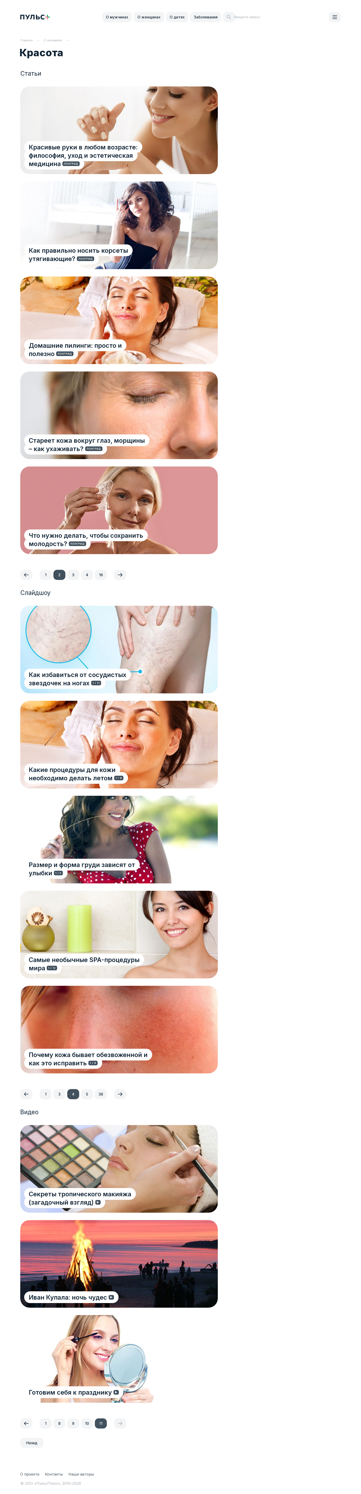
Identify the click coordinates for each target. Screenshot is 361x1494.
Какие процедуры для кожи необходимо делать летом (93, 773)
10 (87, 1423)
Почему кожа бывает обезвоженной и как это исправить (101, 1058)
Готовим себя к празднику (71, 1392)
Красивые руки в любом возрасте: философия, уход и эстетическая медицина (98, 151)
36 (101, 1094)
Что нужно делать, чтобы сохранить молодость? (86, 539)
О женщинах (148, 17)
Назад (31, 1443)
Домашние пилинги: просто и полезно (89, 353)
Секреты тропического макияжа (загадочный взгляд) (101, 1198)
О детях (177, 17)
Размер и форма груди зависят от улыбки (95, 872)
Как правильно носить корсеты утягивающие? (79, 254)
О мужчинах (117, 17)
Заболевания (206, 17)
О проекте (29, 1474)
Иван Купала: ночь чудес (68, 1297)
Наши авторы (81, 1474)
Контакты (54, 1474)
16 (101, 575)
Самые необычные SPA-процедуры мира (93, 967)
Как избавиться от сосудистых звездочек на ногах (99, 678)
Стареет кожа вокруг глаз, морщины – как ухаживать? (96, 444)
